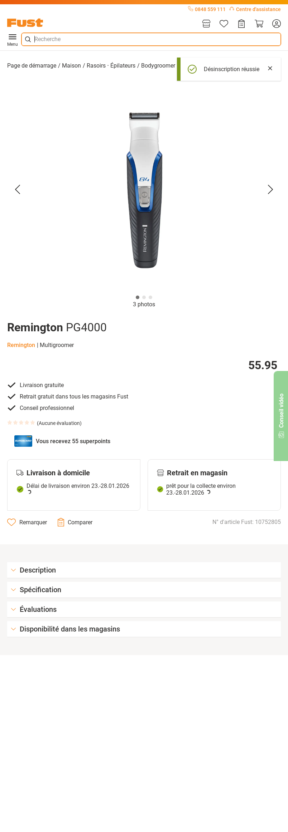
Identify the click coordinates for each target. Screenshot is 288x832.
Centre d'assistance (255, 9)
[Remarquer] (27, 522)
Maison (71, 65)
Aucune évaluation (59, 423)
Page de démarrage (31, 65)
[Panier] (259, 24)
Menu (12, 39)
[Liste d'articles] (224, 24)
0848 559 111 (207, 9)
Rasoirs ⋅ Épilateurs (111, 65)
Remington (21, 345)
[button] (144, 189)
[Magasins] (206, 24)
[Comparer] (75, 522)
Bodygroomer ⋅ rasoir (167, 65)
